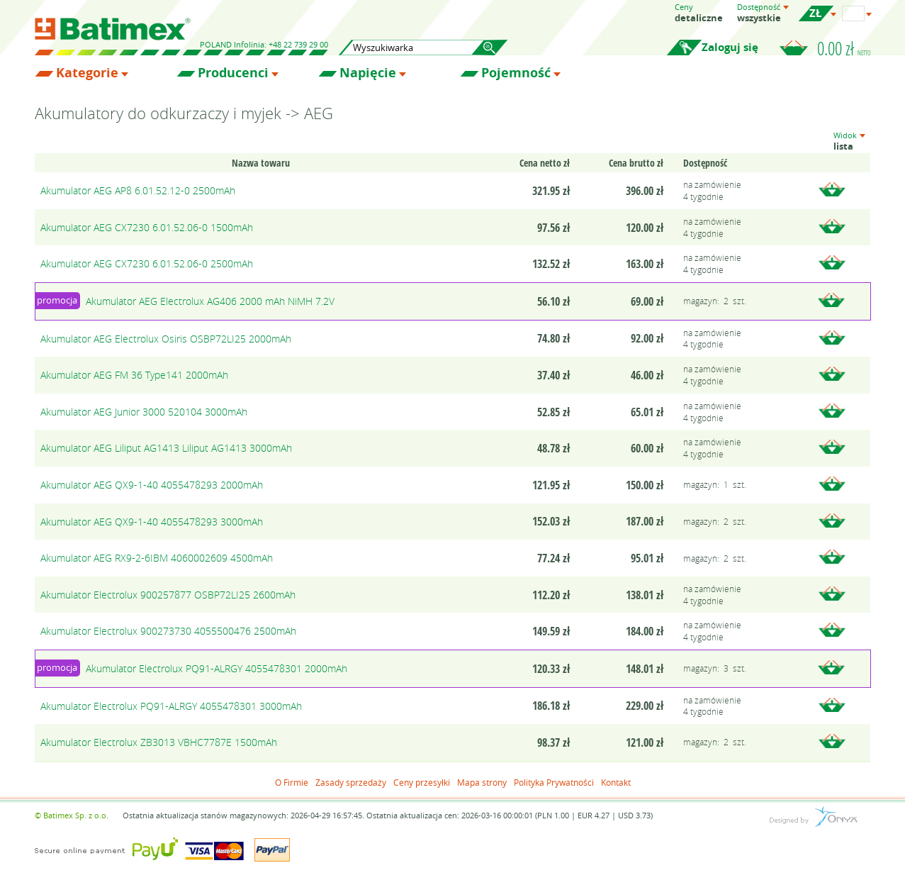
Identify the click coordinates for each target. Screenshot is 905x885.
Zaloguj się (730, 47)
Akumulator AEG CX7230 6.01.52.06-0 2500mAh (146, 263)
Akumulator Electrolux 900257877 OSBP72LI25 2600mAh (168, 594)
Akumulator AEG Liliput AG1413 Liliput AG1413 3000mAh (166, 448)
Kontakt (616, 782)
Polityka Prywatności (554, 782)
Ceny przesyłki (421, 782)
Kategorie (87, 73)
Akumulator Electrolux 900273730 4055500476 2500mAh (168, 631)
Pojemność (516, 73)
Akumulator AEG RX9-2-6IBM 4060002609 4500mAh (156, 557)
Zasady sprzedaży (350, 782)
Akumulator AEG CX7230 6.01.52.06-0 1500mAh (146, 227)
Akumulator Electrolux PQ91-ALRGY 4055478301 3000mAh (171, 706)
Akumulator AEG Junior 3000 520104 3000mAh (143, 411)
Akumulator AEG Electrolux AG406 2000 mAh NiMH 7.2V (210, 301)
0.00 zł (844, 48)
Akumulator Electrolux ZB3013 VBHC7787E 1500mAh (158, 742)
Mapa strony (482, 782)
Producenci (233, 73)
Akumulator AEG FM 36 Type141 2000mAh (134, 375)
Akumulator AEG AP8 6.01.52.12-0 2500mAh (137, 190)
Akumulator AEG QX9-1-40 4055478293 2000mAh (151, 484)
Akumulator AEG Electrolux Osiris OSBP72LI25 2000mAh (165, 338)
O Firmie (291, 782)
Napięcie (367, 73)
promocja (57, 300)
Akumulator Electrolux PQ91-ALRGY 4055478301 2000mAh (216, 668)
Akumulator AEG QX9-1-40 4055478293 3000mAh (151, 521)
